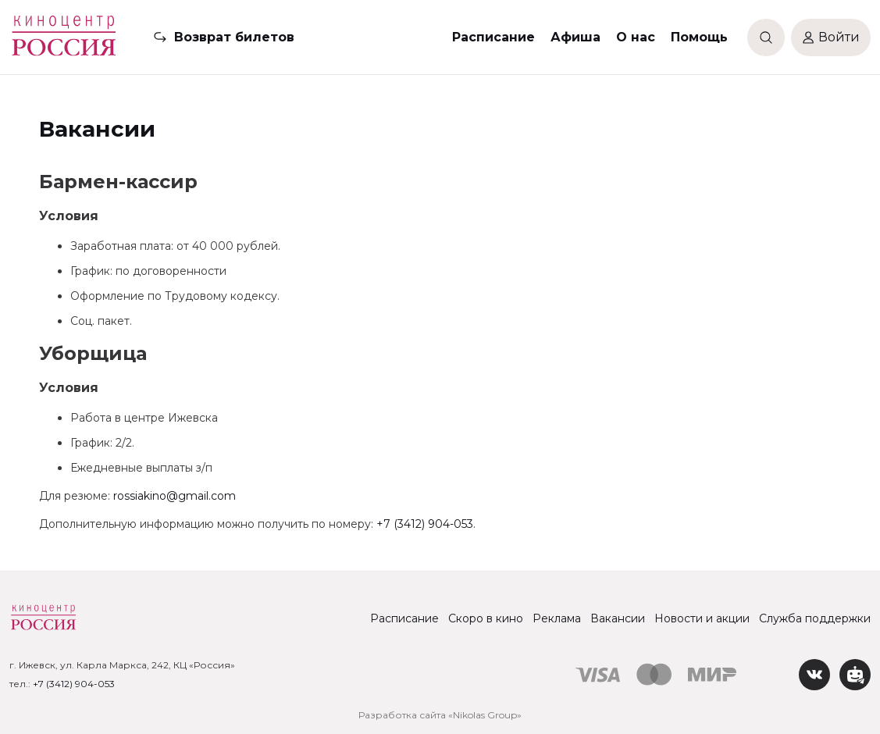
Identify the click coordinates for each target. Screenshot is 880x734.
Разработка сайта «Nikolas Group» (440, 715)
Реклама (557, 618)
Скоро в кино (485, 618)
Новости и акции (702, 618)
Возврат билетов (234, 37)
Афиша (575, 37)
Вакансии (617, 618)
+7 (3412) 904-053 (424, 524)
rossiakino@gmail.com (174, 496)
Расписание (493, 37)
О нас (635, 37)
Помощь (699, 37)
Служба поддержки (815, 618)
